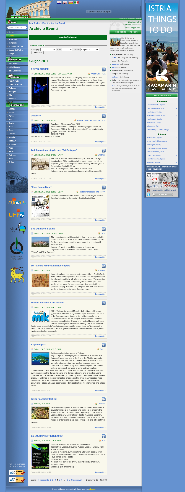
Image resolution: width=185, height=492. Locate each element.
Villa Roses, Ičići (162, 126)
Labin (103, 233)
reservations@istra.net (162, 182)
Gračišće (101, 404)
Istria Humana (14, 67)
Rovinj (11, 123)
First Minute (14, 81)
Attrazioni (13, 39)
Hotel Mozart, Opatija (162, 119)
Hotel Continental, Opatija (162, 158)
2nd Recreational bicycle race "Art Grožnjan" (54, 150)
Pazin (11, 148)
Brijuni (11, 162)
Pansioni (12, 99)
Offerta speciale (15, 84)
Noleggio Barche (16, 46)
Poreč (11, 116)
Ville (10, 95)
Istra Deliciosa (15, 71)
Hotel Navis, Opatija (162, 122)
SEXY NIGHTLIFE (40, 69)
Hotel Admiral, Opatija (162, 137)
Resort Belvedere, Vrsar (162, 151)
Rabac (11, 152)
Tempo (11, 54)
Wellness (12, 88)
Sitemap (92, 489)
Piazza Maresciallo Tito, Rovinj (92, 192)
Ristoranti (13, 43)
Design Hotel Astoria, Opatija (162, 148)
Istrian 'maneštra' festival (44, 399)
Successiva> (76, 480)
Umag (11, 112)
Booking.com (150, 1)
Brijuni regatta (38, 344)
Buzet (11, 130)
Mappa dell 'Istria (16, 50)
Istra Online (34, 23)
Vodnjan (12, 155)
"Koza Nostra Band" (41, 187)
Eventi (11, 36)
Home (11, 32)
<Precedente (43, 480)
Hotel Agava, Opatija (162, 144)
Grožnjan (102, 155)
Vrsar (11, 159)
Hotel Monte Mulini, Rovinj (162, 115)
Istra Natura (14, 64)
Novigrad (12, 144)
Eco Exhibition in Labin (43, 229)
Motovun (12, 141)
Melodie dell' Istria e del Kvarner (47, 302)
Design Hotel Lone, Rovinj (162, 108)
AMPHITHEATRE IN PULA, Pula (91, 120)
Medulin (12, 137)
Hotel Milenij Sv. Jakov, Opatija (162, 129)
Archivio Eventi (58, 23)
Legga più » (100, 107)
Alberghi (12, 92)
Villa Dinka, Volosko (162, 162)
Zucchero (36, 115)
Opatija (12, 109)
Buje (11, 127)
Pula (10, 120)
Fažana (12, 134)
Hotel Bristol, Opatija (162, 155)
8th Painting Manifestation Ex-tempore (50, 265)
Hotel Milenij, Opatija (162, 112)
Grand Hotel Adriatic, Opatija (162, 141)
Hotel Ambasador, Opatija (162, 104)
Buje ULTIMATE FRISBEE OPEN (47, 436)
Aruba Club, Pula (98, 74)
